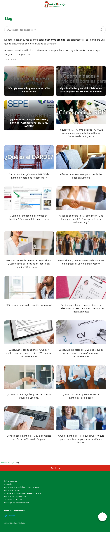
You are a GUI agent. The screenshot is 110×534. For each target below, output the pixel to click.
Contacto (8, 487)
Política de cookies (12, 493)
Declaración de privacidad (15, 499)
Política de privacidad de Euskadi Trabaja (21, 490)
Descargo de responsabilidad (16, 505)
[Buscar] (100, 29)
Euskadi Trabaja (18, 526)
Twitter (9, 518)
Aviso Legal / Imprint (13, 502)
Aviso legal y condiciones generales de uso (22, 496)
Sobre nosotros (10, 484)
